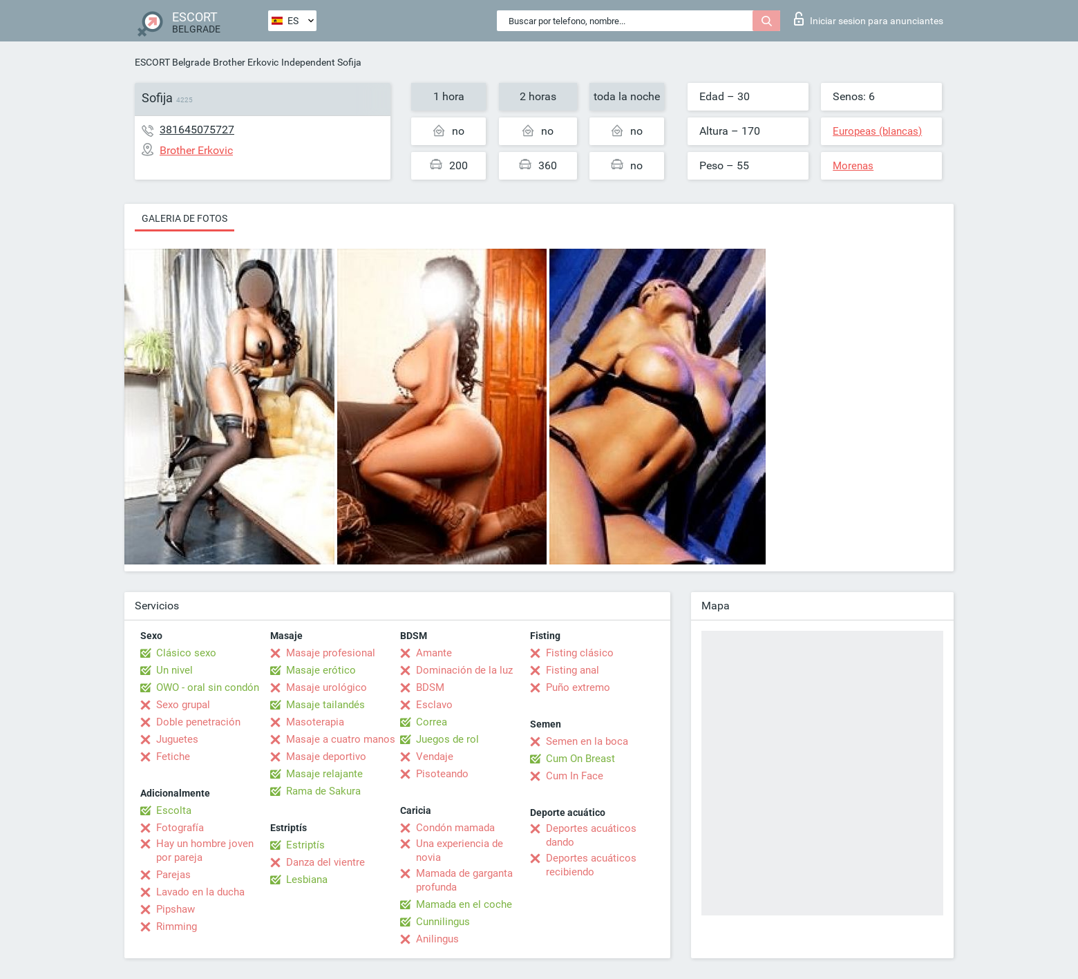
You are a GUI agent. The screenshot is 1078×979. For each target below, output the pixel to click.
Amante (434, 653)
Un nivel (174, 670)
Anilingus (437, 939)
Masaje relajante (324, 774)
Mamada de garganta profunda (464, 880)
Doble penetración (198, 722)
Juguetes (177, 739)
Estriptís (305, 845)
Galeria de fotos (184, 218)
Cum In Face (574, 776)
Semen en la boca (587, 741)
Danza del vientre (325, 862)
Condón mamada (455, 827)
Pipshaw (175, 909)
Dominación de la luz (464, 670)
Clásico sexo (186, 653)
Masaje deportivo (326, 756)
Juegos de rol (447, 739)
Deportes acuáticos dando (591, 835)
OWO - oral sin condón (207, 687)
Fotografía (180, 827)
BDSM (430, 687)
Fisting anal (572, 670)
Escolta (173, 810)
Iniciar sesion (868, 18)
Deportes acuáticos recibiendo (591, 865)
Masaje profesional (330, 653)
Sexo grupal (183, 704)
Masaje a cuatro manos (340, 739)
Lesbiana (307, 879)
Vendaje (434, 756)
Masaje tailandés (325, 704)
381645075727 (197, 129)
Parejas (173, 874)
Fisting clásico (580, 653)
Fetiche (173, 756)
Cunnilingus (443, 921)
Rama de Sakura (323, 791)
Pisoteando (442, 774)
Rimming (176, 926)
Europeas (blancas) (877, 131)
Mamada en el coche (464, 904)
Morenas (853, 166)
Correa (431, 722)
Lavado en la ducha (200, 892)
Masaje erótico (321, 670)
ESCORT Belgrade (172, 62)
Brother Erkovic (245, 62)
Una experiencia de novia (459, 850)
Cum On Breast (580, 758)
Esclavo (434, 704)
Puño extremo (578, 687)
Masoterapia (315, 722)
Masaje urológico (326, 687)
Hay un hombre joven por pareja (205, 850)
